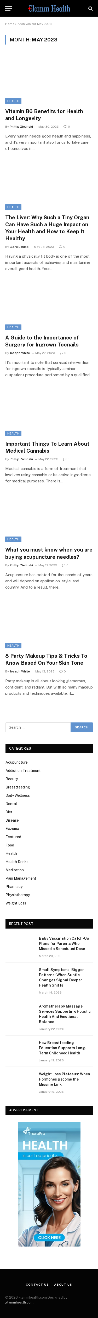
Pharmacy (13, 887)
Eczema (12, 829)
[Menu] (8, 8)
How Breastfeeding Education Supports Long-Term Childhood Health (62, 1048)
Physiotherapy (17, 895)
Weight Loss (15, 903)
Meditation (14, 870)
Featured (13, 837)
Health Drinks (16, 862)
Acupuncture (16, 762)
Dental (11, 804)
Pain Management (20, 878)
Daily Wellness (17, 795)
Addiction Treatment (23, 771)
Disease (12, 820)
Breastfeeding (17, 787)
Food (9, 845)
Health (13, 101)
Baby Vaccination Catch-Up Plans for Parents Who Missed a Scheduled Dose (64, 943)
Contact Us (37, 1284)
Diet (9, 812)
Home (9, 24)
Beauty (11, 779)
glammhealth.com (19, 1302)
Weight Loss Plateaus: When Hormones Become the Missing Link (64, 1079)
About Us (63, 1284)
